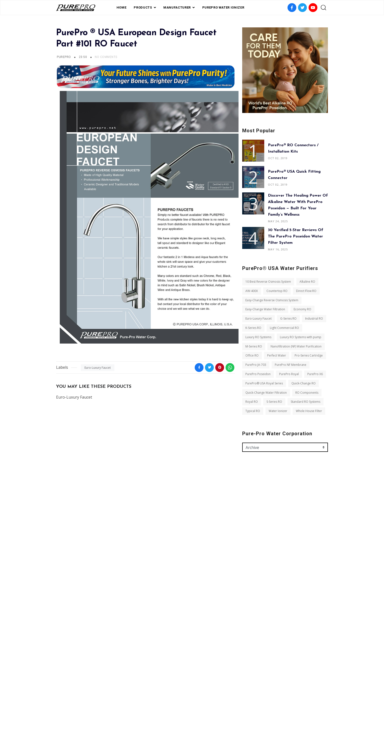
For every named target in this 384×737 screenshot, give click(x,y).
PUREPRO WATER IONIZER (223, 7)
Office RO (252, 355)
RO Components (306, 393)
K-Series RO (253, 328)
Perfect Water (276, 355)
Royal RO (251, 402)
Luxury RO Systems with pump (300, 337)
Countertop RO (277, 291)
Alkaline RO (307, 281)
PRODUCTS (143, 7)
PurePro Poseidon (258, 374)
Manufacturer (177, 7)
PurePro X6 (315, 374)
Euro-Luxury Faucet (97, 368)
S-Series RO (274, 402)
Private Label (187, 710)
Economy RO (302, 309)
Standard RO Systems (305, 402)
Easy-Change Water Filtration (265, 309)
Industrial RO (314, 318)
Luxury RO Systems (258, 337)
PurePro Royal (289, 374)
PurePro (64, 57)
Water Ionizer (278, 411)
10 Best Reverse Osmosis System (268, 281)
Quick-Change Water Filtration (266, 393)
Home (122, 7)
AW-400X (251, 291)
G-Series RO (288, 318)
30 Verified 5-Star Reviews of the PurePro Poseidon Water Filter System (295, 236)
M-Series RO (253, 346)
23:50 (83, 57)
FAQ (168, 710)
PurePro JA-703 (255, 365)
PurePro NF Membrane (290, 365)
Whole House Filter (309, 411)
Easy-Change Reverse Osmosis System (271, 300)
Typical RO (252, 411)
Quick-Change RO (303, 383)
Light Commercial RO (284, 328)
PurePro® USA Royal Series (264, 383)
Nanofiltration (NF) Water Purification (296, 346)
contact (211, 710)
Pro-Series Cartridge (309, 355)
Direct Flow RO (306, 291)
